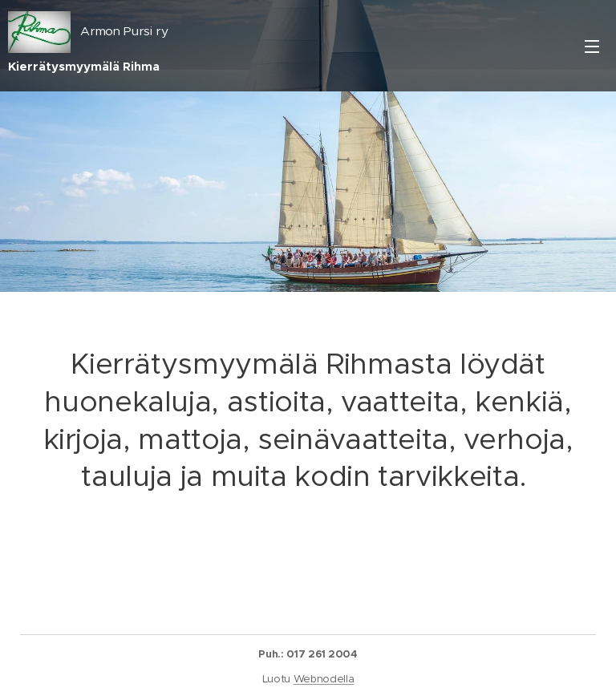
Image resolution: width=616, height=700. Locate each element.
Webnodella (324, 679)
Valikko (592, 46)
